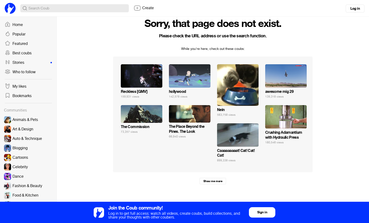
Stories (28, 62)
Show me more (212, 181)
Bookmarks (18, 96)
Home (14, 24)
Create (144, 8)
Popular (15, 34)
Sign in (262, 212)
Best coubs (18, 53)
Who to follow (20, 72)
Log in (355, 8)
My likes (15, 86)
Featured (16, 43)
